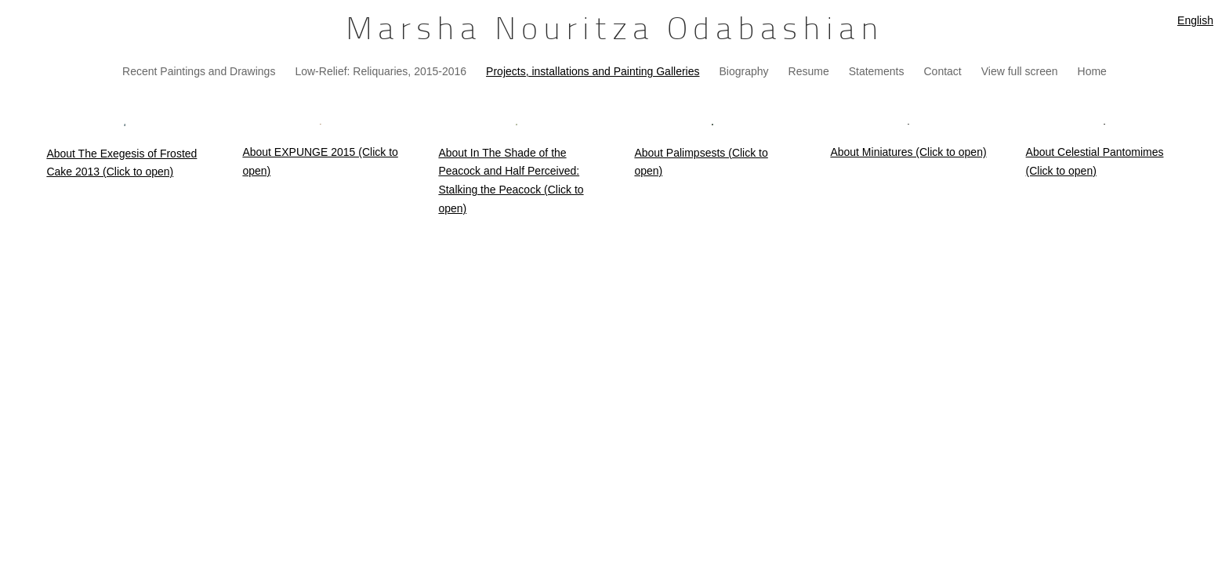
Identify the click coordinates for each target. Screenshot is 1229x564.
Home (1092, 71)
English (1195, 20)
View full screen (1019, 71)
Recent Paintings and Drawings (198, 71)
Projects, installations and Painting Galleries (592, 71)
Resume (809, 71)
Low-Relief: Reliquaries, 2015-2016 (380, 71)
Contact (943, 71)
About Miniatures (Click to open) (908, 152)
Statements (877, 71)
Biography (743, 71)
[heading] (614, 31)
